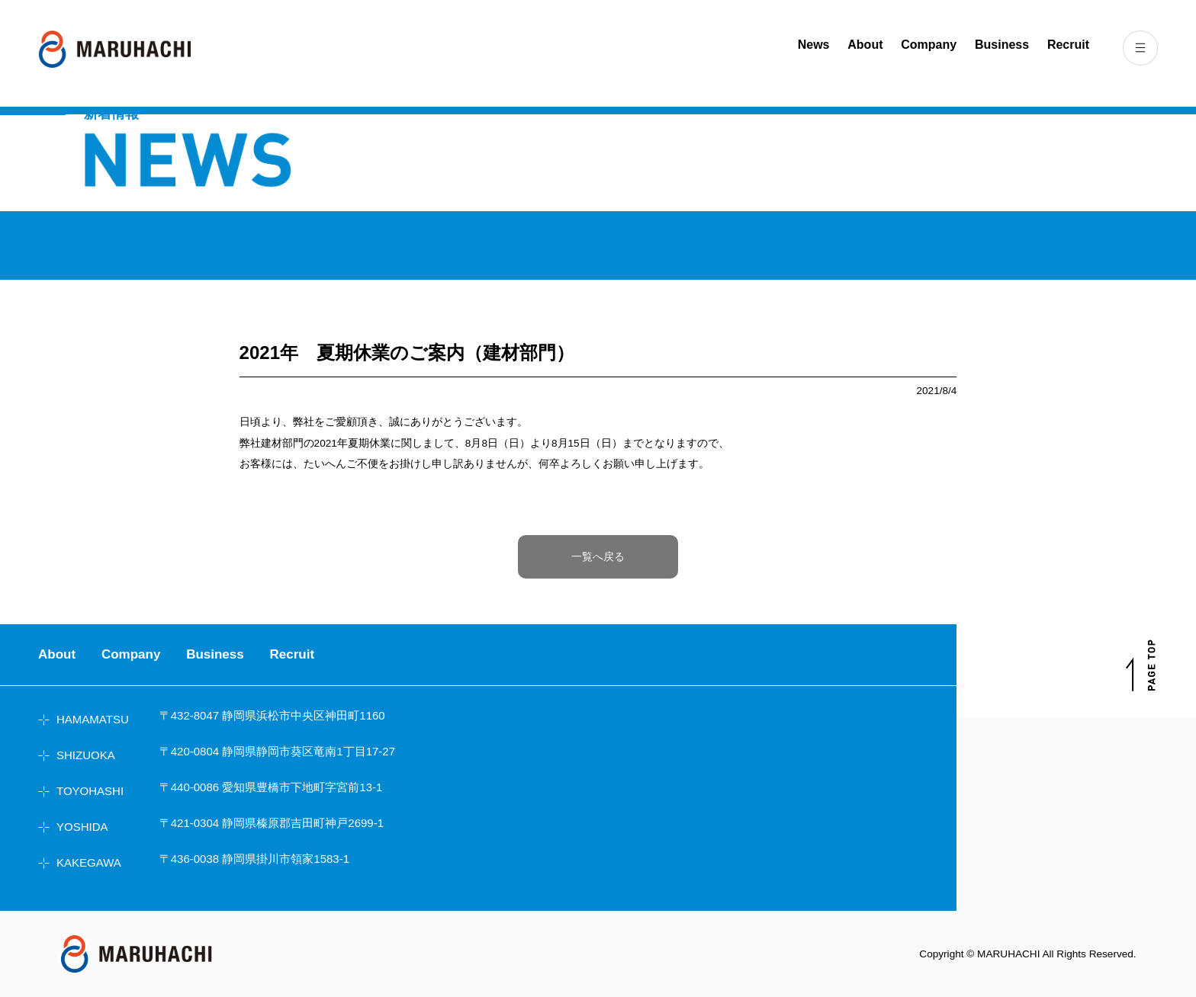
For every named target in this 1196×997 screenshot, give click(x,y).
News (814, 44)
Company (928, 44)
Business (1002, 44)
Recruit (1068, 44)
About (865, 44)
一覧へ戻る (598, 557)
